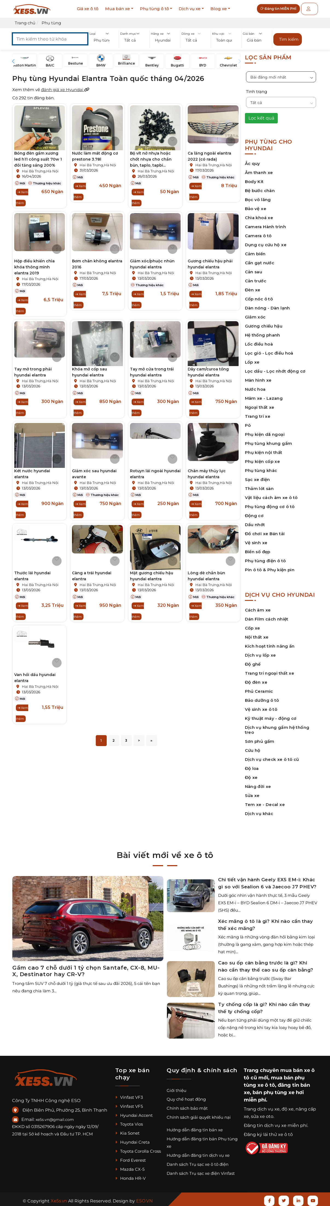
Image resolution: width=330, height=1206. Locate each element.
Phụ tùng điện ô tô (265, 557)
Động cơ (254, 512)
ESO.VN (144, 1197)
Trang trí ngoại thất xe (269, 669)
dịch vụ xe (268, 1106)
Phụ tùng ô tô (154, 8)
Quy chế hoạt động (186, 1096)
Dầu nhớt (255, 521)
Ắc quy (252, 160)
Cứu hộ (252, 747)
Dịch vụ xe (190, 8)
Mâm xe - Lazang (264, 395)
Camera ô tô (258, 232)
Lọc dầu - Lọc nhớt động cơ (275, 367)
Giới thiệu (176, 1087)
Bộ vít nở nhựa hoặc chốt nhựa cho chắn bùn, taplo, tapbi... (151, 155)
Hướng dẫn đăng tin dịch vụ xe (198, 1152)
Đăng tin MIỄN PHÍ (283, 9)
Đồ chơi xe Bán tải (265, 530)
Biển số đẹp (257, 548)
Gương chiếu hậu (264, 322)
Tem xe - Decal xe (265, 801)
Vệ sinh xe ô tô (261, 706)
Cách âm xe (258, 606)
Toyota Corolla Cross (138, 1147)
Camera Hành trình (265, 223)
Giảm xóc (255, 313)
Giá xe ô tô (88, 8)
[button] (103, 40)
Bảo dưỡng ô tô (262, 697)
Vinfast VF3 (129, 1094)
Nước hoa (255, 386)
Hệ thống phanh (262, 331)
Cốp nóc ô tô (259, 295)
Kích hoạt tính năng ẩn (270, 642)
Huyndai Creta (132, 1138)
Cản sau (253, 268)
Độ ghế (253, 660)
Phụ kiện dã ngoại (265, 431)
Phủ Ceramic (259, 688)
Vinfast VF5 (129, 1103)
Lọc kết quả (261, 114)
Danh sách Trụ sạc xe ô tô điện (197, 1161)
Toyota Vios (129, 1121)
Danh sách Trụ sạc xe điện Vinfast (201, 1170)
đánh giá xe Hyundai (65, 86)
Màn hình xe (258, 376)
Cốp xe (252, 624)
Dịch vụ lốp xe (260, 651)
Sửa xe (252, 792)
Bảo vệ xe (255, 205)
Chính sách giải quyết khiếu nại (199, 1114)
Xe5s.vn (59, 1197)
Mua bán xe (117, 8)
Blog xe (218, 8)
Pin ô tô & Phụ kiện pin (270, 566)
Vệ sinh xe (256, 539)
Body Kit (254, 178)
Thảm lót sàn (259, 485)
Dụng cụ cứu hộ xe (265, 241)
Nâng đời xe (258, 783)
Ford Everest (130, 1156)
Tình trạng (256, 88)
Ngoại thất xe (259, 404)
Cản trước (255, 277)
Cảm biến (255, 250)
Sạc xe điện (257, 476)
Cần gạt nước (259, 259)
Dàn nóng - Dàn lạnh (267, 304)
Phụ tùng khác (261, 467)
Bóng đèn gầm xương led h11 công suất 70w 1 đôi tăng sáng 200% (38, 155)
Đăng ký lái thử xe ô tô (268, 1131)
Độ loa (252, 765)
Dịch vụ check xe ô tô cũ (272, 756)
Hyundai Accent (134, 1112)
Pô (248, 422)
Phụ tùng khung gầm (268, 440)
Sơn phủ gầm (259, 738)
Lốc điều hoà (259, 340)
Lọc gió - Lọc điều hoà (269, 349)
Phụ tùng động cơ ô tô (270, 503)
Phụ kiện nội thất (263, 449)
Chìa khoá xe (259, 214)
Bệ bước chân (260, 187)
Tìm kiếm (289, 37)
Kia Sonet (127, 1130)
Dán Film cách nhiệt (266, 615)
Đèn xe (252, 286)
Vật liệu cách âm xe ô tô (271, 494)
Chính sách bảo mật (187, 1105)
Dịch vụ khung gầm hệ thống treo (277, 726)
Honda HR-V (130, 1175)
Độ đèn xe (256, 679)
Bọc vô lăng (258, 196)
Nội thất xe (257, 633)
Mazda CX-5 (129, 1166)
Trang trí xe (258, 413)
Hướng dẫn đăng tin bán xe (195, 1126)
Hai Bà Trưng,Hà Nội (40, 168)
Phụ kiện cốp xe (262, 458)
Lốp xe (252, 358)
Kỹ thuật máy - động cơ (271, 715)
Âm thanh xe (259, 169)
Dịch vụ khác (259, 810)
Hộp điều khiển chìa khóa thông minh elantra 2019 (34, 263)
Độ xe (251, 774)
